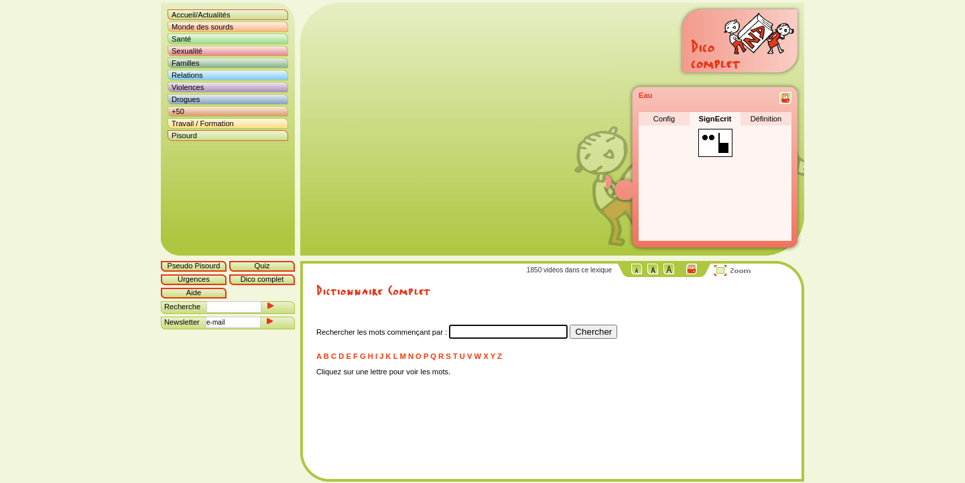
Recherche (182, 307)
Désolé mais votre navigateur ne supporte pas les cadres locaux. (456, 128)
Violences (188, 87)
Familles (186, 63)
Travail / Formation (203, 123)
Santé (181, 39)
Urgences (194, 279)
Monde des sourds (202, 27)
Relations (187, 75)
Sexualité (187, 51)
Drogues (186, 99)
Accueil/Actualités (201, 15)
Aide (193, 292)
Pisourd (184, 135)
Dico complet (262, 279)
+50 (178, 111)
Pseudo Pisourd (194, 266)
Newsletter (182, 322)
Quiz (261, 266)
